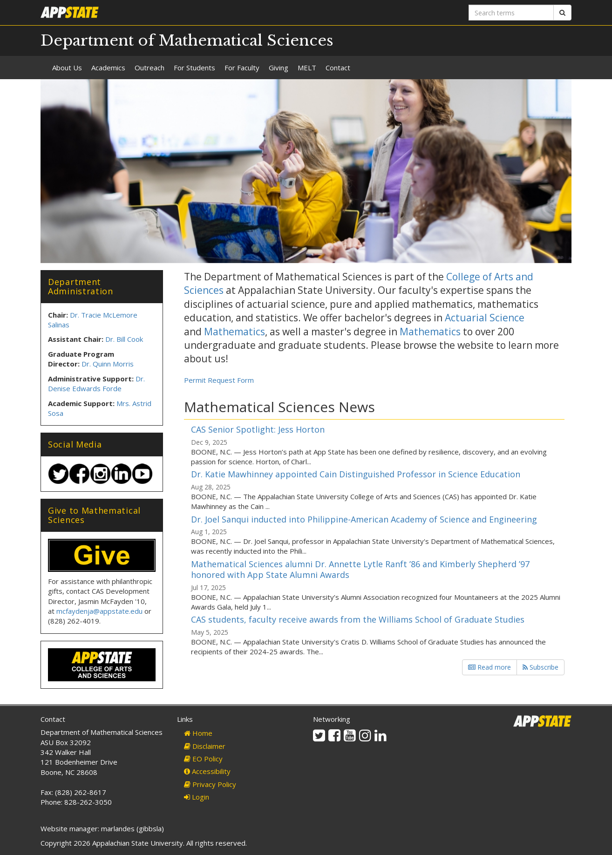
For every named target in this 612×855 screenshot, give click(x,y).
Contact (338, 67)
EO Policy (203, 758)
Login (196, 796)
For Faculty (241, 67)
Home (198, 733)
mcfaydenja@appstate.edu (99, 611)
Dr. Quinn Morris (108, 363)
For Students (194, 67)
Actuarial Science (484, 317)
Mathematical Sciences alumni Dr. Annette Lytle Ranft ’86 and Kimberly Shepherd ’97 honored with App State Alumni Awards (360, 569)
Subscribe (540, 667)
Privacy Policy (210, 784)
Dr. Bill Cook (124, 339)
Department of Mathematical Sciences (187, 40)
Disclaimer (204, 746)
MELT (307, 67)
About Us (67, 67)
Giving (278, 67)
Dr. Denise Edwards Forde (96, 383)
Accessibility (207, 771)
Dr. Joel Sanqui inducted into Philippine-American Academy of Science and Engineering (364, 519)
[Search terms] (511, 12)
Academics (108, 67)
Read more (489, 667)
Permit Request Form (219, 380)
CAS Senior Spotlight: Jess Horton (258, 429)
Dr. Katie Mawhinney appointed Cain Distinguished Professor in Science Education (355, 474)
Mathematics (234, 331)
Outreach (149, 67)
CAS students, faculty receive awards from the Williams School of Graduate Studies (357, 619)
